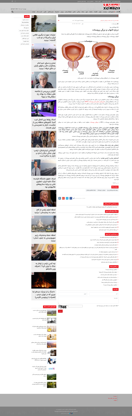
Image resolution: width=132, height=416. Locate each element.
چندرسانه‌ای (50, 12)
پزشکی (102, 20)
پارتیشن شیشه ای (25, 33)
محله (83, 12)
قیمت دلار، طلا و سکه (112, 398)
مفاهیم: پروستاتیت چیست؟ (110, 271)
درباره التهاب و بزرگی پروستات (105, 30)
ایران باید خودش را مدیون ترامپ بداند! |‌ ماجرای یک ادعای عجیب (103, 261)
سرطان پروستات (94, 122)
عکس (45, 12)
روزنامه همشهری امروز (116, 1)
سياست (105, 12)
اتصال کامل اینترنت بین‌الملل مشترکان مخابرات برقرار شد (104, 245)
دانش (74, 12)
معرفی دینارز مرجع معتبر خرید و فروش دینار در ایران (39, 335)
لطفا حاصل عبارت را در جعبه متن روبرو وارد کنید (108, 307)
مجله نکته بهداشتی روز (112, 190)
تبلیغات (115, 400)
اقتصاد (95, 12)
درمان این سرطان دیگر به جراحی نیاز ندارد (108, 276)
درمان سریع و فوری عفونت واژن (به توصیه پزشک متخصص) (39, 327)
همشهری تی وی (90, 1)
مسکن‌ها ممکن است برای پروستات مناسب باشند (106, 279)
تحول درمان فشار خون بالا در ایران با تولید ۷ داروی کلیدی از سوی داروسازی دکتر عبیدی (38, 368)
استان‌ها (57, 12)
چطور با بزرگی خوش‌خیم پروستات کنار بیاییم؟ (107, 274)
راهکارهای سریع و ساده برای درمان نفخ (108, 264)
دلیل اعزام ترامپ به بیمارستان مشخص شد (107, 237)
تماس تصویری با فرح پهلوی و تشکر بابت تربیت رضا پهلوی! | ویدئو (102, 227)
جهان (100, 12)
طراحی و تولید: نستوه (66, 413)
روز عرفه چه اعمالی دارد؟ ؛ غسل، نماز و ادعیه (107, 230)
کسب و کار (39, 12)
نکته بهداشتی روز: (114, 27)
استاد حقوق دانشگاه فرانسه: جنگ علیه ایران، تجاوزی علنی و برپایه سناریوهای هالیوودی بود (44, 183)
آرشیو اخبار (111, 12)
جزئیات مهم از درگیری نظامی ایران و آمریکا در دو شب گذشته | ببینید (102, 240)
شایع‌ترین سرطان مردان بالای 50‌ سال (109, 282)
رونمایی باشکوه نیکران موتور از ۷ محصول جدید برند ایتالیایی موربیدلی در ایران (39, 384)
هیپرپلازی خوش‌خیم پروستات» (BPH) (94, 102)
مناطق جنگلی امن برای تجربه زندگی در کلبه (40, 375)
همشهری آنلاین (111, 6)
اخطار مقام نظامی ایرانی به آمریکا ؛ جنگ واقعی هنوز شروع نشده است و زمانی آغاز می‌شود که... (96, 259)
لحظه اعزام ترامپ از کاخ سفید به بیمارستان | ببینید (105, 242)
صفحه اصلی (116, 20)
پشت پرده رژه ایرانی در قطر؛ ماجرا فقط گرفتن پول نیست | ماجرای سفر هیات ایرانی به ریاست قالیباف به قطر (93, 217)
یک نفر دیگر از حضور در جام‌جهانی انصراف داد (107, 252)
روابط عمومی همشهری (81, 1)
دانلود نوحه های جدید (24, 30)
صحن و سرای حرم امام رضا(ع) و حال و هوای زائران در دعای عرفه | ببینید (44, 65)
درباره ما (115, 396)
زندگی (78, 12)
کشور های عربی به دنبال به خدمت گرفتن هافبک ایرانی (40, 311)
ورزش (62, 12)
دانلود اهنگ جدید (25, 36)
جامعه (90, 12)
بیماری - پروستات (101, 190)
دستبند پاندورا (26, 20)
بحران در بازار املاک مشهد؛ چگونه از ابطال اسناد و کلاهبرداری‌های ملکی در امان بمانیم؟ (39, 352)
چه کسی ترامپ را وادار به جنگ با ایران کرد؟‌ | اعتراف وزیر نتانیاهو (45, 266)
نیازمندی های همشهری (106, 1)
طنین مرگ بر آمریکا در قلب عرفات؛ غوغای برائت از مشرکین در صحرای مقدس (100, 222)
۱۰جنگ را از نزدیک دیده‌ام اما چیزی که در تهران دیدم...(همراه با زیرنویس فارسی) (43, 294)
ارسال (60, 313)
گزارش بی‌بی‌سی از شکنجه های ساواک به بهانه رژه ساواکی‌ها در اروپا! (45, 94)
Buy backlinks (25, 22)
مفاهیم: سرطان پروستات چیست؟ (109, 287)
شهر (87, 12)
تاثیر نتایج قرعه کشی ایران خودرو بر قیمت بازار (39, 319)
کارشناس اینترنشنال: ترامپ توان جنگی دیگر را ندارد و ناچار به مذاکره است (44, 153)
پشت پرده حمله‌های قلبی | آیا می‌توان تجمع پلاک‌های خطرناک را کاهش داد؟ (100, 207)
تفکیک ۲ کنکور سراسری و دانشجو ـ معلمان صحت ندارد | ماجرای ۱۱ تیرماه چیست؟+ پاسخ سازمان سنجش (94, 214)
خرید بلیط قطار (25, 38)
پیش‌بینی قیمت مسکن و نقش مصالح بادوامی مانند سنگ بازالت (39, 343)
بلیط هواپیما (26, 41)
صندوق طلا (26, 28)
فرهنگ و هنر (68, 12)
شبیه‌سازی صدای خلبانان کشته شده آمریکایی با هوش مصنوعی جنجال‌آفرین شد (99, 225)
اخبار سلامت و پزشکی (108, 20)
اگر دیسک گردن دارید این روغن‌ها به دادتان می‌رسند (105, 219)
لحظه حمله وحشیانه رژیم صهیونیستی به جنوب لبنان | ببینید (44, 238)
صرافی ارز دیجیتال (25, 25)
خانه (118, 12)
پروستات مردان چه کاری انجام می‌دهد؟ (108, 284)
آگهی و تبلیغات (98, 1)
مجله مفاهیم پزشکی (91, 190)
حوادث (33, 12)
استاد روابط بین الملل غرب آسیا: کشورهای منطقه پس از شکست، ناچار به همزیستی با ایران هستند (43, 123)
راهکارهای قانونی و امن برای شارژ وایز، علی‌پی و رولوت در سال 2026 (39, 360)
